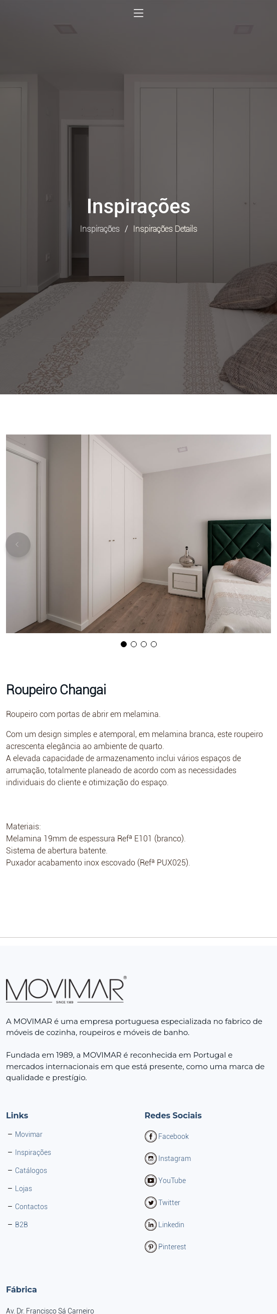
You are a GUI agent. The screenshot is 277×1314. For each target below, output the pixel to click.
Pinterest (172, 1246)
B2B (21, 1224)
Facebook (173, 1136)
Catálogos (31, 1170)
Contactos (31, 1206)
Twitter (169, 1202)
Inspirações (100, 229)
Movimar (29, 1134)
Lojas (23, 1188)
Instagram (174, 1158)
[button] (124, 645)
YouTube (172, 1180)
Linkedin (171, 1224)
